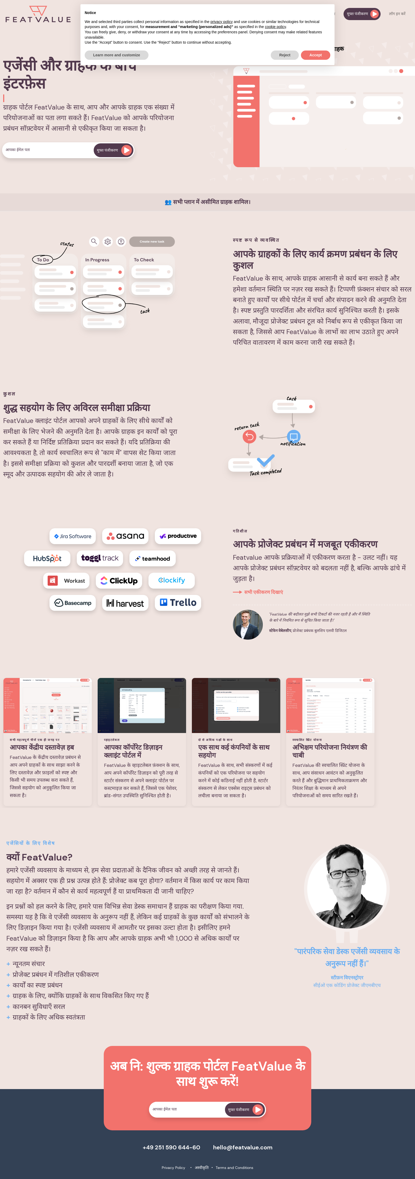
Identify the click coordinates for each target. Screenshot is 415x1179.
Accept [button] (315, 55)
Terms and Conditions (234, 1167)
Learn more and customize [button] (116, 55)
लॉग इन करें (397, 13)
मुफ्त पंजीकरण (363, 14)
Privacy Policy (173, 1167)
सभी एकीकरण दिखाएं (263, 592)
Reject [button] (284, 55)
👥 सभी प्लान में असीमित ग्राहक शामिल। (207, 202)
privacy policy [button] (221, 22)
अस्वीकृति (202, 1167)
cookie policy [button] (275, 27)
